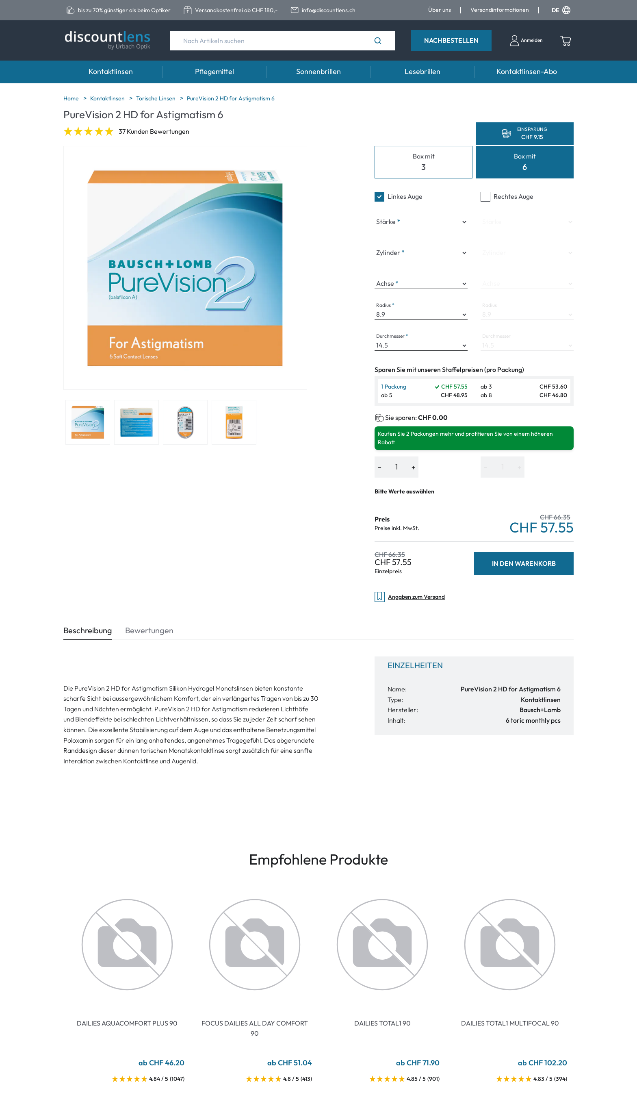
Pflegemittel (214, 71)
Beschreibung (87, 630)
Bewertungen (149, 630)
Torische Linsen (156, 98)
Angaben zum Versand (410, 597)
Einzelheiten (415, 665)
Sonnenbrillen (318, 71)
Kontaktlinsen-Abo (526, 71)
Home (71, 98)
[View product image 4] (234, 422)
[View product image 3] (185, 422)
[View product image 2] (136, 422)
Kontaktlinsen (111, 71)
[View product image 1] (87, 422)
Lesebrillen (422, 71)
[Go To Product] (127, 944)
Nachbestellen (451, 40)
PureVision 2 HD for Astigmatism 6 (231, 98)
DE (561, 10)
